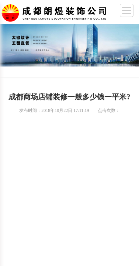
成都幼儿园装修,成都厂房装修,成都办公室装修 (55, 11)
